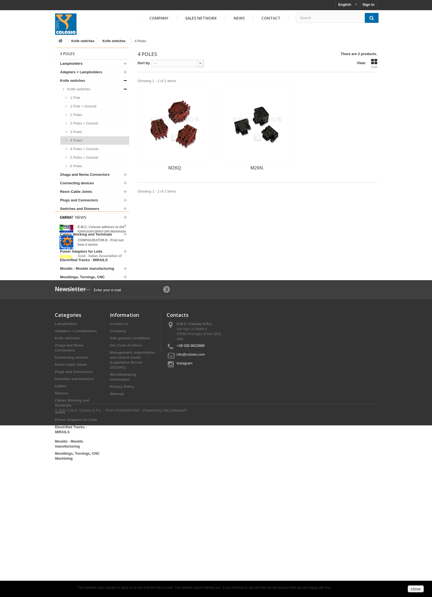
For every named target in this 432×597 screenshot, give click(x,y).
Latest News (73, 304)
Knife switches (82, 41)
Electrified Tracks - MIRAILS (84, 260)
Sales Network (201, 18)
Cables (66, 217)
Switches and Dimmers (79, 209)
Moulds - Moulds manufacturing (87, 268)
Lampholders (71, 63)
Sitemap (117, 498)
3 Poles (75, 132)
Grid (374, 64)
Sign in (368, 4)
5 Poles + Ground (83, 157)
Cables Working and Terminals (86, 234)
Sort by (143, 63)
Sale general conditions (130, 442)
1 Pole (74, 98)
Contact (270, 18)
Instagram (185, 467)
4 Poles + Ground (83, 149)
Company (158, 18)
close (416, 589)
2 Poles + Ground (83, 123)
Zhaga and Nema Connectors (85, 174)
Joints (65, 243)
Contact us (119, 428)
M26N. (257, 168)
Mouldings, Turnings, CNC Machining (82, 281)
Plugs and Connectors (79, 200)
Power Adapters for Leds (81, 251)
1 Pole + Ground (82, 106)
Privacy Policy (122, 490)
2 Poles (75, 115)
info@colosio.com (191, 458)
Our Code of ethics (126, 449)
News (239, 18)
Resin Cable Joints (76, 192)
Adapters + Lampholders (81, 72)
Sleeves (66, 226)
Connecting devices (77, 183)
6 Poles (75, 166)
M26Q (174, 168)
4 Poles (75, 140)
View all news (92, 358)
